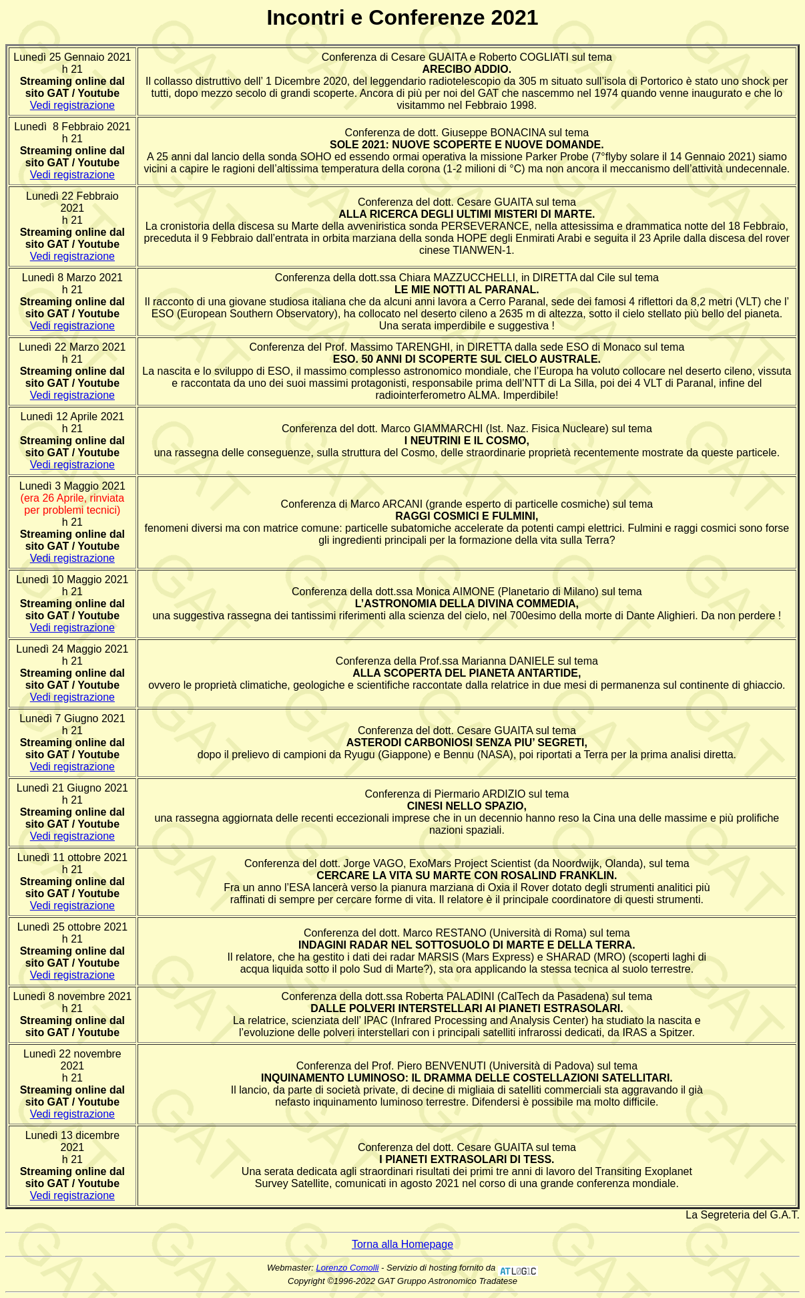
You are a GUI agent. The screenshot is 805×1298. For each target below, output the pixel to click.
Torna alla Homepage (402, 1244)
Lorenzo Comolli (347, 1268)
